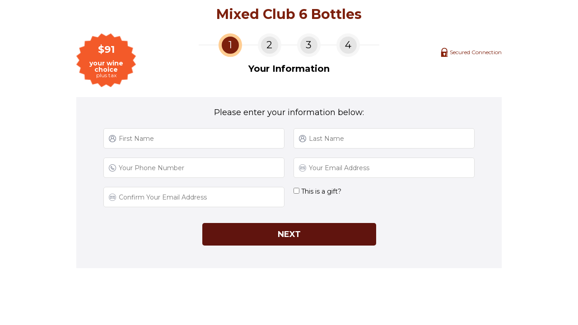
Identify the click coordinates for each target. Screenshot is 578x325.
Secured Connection (476, 52)
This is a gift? (317, 191)
